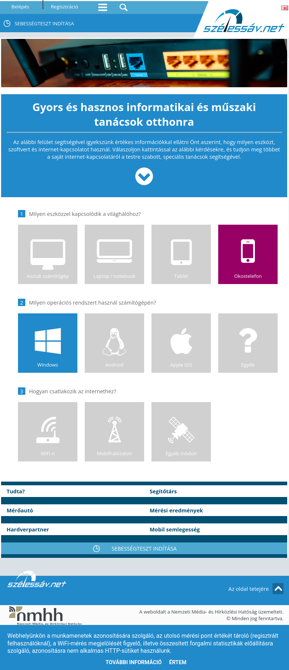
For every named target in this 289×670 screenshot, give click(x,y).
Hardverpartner (28, 529)
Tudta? (16, 491)
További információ (134, 662)
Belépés (20, 6)
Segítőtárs (163, 491)
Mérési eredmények (176, 510)
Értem (177, 662)
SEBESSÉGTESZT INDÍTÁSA (44, 23)
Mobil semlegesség (175, 529)
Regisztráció (64, 6)
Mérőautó (20, 510)
